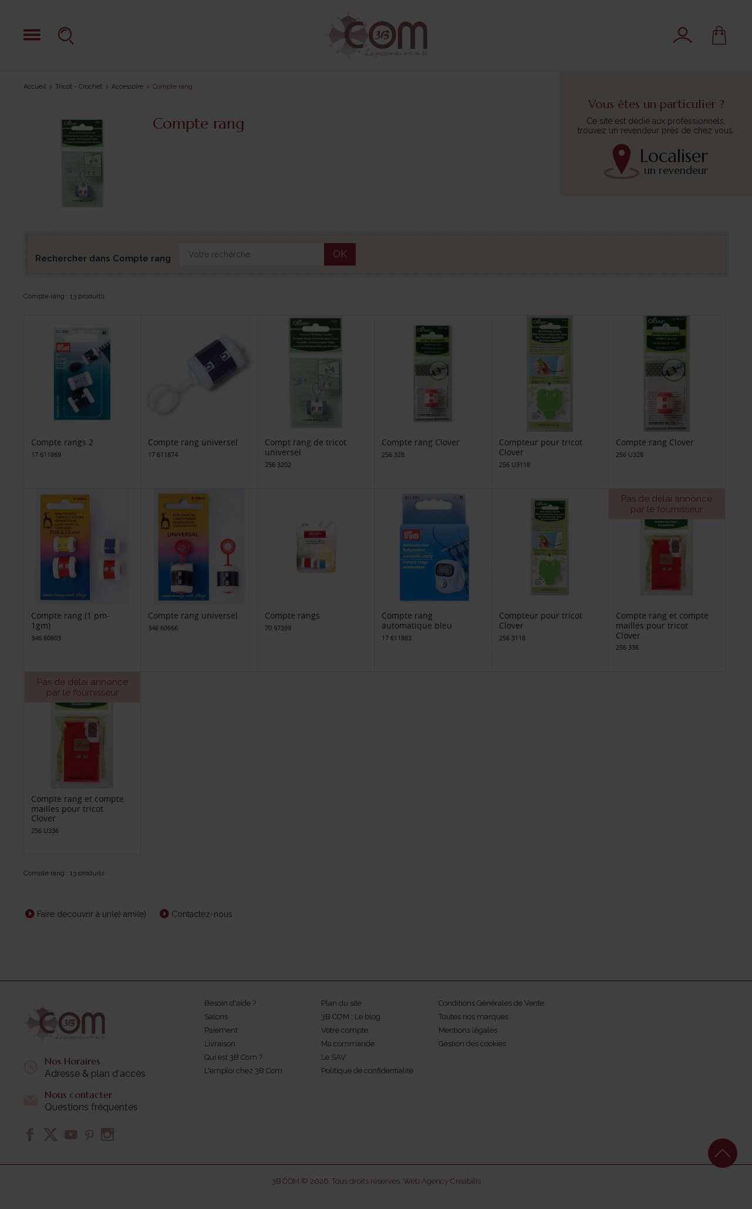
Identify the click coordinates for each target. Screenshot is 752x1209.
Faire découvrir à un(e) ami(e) (91, 914)
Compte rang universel (193, 442)
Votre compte (344, 1030)
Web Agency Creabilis (442, 1181)
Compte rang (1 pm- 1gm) (70, 620)
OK (340, 254)
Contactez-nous (201, 914)
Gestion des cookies (472, 1043)
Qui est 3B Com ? (233, 1057)
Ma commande (348, 1043)
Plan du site (341, 1003)
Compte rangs (292, 615)
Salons (216, 1016)
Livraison (219, 1043)
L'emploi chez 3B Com (243, 1070)
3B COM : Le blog (350, 1016)
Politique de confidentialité (367, 1070)
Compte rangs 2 (62, 442)
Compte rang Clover (421, 442)
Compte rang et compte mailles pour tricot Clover (662, 625)
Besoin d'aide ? (230, 1003)
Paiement (221, 1030)
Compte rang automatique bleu (417, 620)
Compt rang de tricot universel (305, 447)
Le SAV (333, 1057)
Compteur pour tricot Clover (540, 447)
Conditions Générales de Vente (491, 1003)
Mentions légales (468, 1030)
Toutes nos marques (473, 1016)
